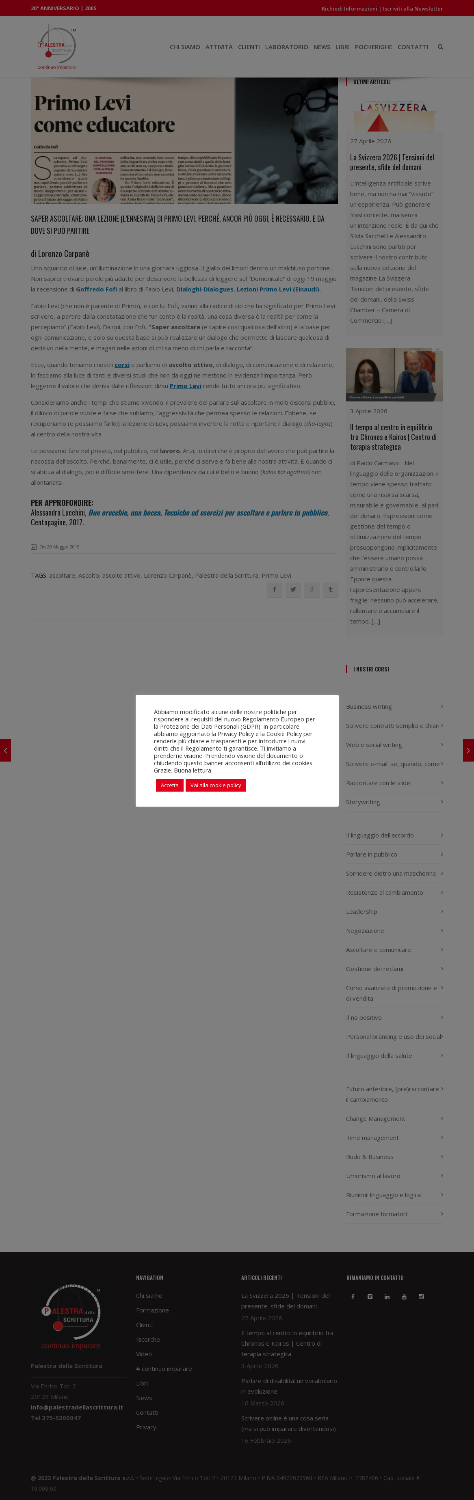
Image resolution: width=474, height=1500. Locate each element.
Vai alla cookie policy (215, 785)
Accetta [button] (170, 785)
